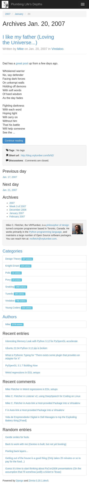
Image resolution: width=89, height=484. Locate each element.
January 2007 (16, 213)
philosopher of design (57, 225)
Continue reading (14, 140)
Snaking (16, 286)
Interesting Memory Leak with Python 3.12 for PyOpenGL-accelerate (41, 341)
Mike (20, 49)
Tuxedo (15, 293)
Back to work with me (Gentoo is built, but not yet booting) (35, 444)
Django (19, 480)
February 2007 (17, 216)
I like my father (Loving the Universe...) (28, 39)
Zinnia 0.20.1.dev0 (38, 480)
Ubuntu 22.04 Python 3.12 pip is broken (26, 348)
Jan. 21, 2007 (10, 190)
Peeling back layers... (16, 451)
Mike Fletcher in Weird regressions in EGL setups (31, 389)
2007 (7, 14)
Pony (13, 279)
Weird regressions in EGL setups (22, 372)
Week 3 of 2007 (17, 206)
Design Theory (19, 258)
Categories (12, 251)
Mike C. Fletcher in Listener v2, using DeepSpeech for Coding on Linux (42, 396)
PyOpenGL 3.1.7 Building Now (21, 365)
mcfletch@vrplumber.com (43, 238)
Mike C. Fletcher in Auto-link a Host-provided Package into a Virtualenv (42, 403)
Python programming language (45, 232)
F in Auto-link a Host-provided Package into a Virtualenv (34, 410)
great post (22, 63)
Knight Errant (18, 265)
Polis (13, 272)
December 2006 (17, 209)
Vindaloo (57, 49)
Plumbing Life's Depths (26, 4)
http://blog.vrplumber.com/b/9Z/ (37, 155)
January (19, 14)
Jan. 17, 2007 (10, 177)
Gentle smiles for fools (17, 437)
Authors (10, 316)
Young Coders (19, 307)
